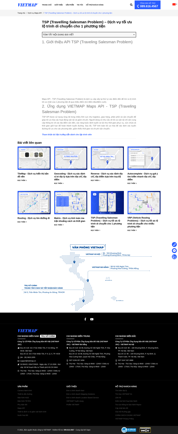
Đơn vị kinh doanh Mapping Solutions (80, 394)
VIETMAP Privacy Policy (124, 419)
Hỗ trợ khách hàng (94, 5)
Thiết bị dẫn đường (25, 394)
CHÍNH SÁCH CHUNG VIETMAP (128, 415)
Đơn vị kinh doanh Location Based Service (82, 398)
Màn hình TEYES (24, 401)
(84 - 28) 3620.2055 (27, 357)
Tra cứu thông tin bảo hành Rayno (128, 405)
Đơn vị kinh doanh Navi (75, 390)
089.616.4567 (147, 5)
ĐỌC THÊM (22, 180)
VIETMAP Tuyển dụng (75, 401)
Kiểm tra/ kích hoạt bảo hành (126, 401)
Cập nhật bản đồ (121, 408)
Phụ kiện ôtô (22, 405)
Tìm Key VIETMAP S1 (123, 394)
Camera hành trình (25, 390)
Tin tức (80, 5)
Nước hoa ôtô (23, 415)
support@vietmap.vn (28, 361)
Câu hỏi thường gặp (123, 412)
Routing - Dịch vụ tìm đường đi (34, 218)
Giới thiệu (58, 5)
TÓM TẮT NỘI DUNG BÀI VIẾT (89, 34)
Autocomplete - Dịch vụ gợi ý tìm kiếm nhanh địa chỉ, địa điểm (143, 176)
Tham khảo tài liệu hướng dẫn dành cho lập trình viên (67, 135)
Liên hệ (118, 398)
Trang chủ (47, 5)
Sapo (88, 430)
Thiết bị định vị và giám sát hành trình (32, 412)
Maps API (21, 408)
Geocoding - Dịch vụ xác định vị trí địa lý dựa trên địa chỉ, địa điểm (70, 176)
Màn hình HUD (23, 398)
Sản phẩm (70, 5)
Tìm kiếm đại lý (121, 390)
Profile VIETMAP (72, 405)
